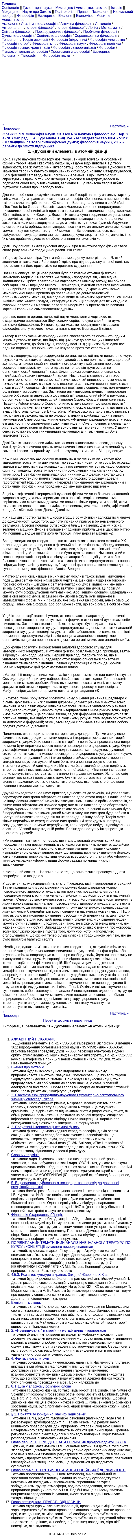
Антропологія (12, 27)
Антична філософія (76, 23)
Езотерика (46, 16)
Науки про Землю (36, 12)
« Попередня (11, 126)
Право (82, 12)
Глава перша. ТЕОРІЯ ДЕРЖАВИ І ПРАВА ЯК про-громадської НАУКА (68, 1442)
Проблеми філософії (100, 31)
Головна (8, 55)
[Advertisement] (67, 89)
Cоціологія (10, 8)
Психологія (100, 12)
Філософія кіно (44, 43)
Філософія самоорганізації (74, 47)
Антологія (103, 23)
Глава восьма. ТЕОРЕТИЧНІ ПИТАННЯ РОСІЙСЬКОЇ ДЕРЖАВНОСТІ (68, 1470)
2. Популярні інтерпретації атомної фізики (45, 1127)
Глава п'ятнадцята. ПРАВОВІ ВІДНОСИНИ (46, 1502)
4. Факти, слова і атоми (30, 1358)
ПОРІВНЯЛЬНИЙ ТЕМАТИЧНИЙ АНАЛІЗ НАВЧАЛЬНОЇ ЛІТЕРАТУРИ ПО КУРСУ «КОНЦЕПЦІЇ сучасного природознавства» (71, 1245)
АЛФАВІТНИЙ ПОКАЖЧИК (33, 1039)
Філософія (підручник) (69, 39)
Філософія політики (105, 43)
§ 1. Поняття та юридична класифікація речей (48, 1414)
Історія (116, 8)
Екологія (65, 16)
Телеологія (11, 39)
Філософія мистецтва (107, 39)
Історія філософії (40, 27)
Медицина (10, 12)
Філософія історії (16, 43)
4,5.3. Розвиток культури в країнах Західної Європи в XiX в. (59, 1274)
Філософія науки (73, 43)
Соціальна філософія (54, 35)
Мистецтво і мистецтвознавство (81, 8)
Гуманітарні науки (37, 8)
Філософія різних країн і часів (26, 47)
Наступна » (119, 126)
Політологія (64, 12)
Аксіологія (10, 23)
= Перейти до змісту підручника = (67, 1020)
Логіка (93, 27)
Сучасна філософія (18, 35)
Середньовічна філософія (96, 35)
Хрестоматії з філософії (70, 51)
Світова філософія (17, 31)
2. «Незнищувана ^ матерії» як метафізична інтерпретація (58, 1330)
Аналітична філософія (39, 23)
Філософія (25, 16)
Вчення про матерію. (28, 1067)
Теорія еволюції (35, 39)
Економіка (84, 16)
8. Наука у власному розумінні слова (41, 1386)
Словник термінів (25, 1155)
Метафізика (110, 27)
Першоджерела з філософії (57, 31)
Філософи (107, 47)
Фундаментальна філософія (25, 51)
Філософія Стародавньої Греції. (37, 1215)
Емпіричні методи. (26, 1302)
